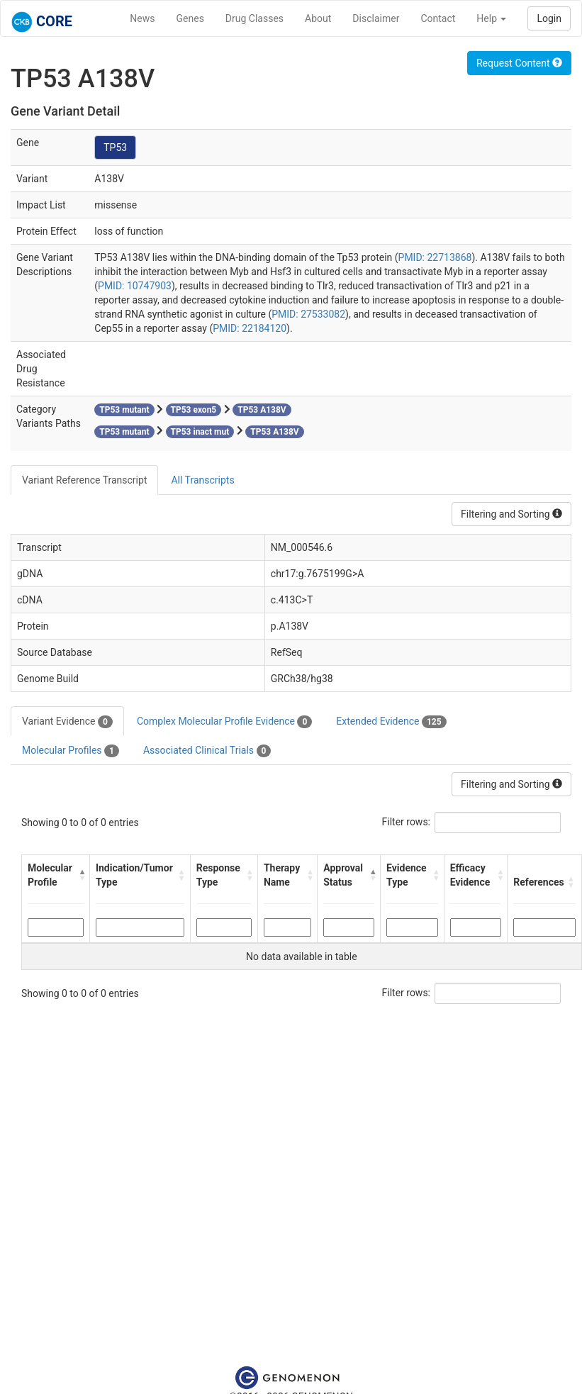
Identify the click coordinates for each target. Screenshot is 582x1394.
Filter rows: (406, 821)
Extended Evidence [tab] (391, 721)
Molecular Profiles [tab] (70, 751)
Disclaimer (375, 18)
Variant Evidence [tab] (67, 721)
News (142, 18)
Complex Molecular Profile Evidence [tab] (224, 721)
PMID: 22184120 (249, 328)
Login (549, 18)
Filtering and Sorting (511, 514)
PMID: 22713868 (435, 257)
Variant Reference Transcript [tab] (84, 480)
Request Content (519, 63)
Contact (437, 18)
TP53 (115, 147)
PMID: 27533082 (308, 314)
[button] (80, 875)
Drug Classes (254, 18)
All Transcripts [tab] (202, 480)
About (318, 18)
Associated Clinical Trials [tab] (207, 751)
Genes (190, 18)
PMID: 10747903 (135, 285)
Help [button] (491, 18)
